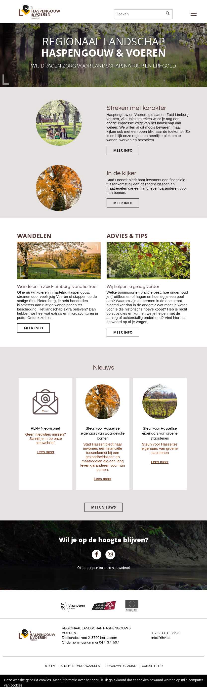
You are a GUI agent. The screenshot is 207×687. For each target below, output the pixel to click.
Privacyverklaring (121, 666)
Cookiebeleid (152, 666)
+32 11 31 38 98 (167, 633)
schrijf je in (90, 568)
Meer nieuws (103, 507)
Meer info (122, 150)
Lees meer (45, 452)
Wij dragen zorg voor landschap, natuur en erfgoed (103, 66)
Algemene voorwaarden (80, 666)
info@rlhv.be (160, 638)
